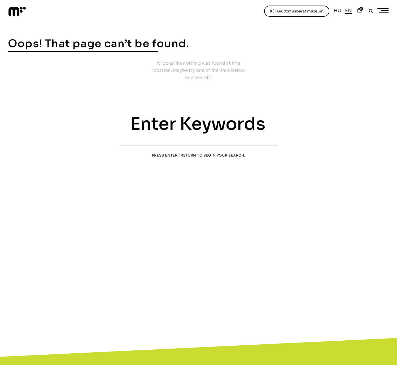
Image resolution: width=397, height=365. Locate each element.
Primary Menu (385, 10)
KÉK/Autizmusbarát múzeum (297, 11)
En (348, 11)
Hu (337, 11)
